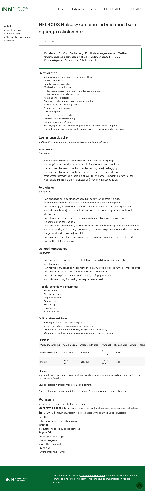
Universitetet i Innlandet (92, 475)
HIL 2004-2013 (133, 9)
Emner (61, 9)
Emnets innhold (13, 30)
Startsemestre (50, 41)
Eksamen (10, 40)
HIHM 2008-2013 (111, 9)
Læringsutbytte (13, 33)
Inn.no (93, 9)
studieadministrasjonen (110, 478)
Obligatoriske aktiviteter (17, 37)
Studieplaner (77, 9)
